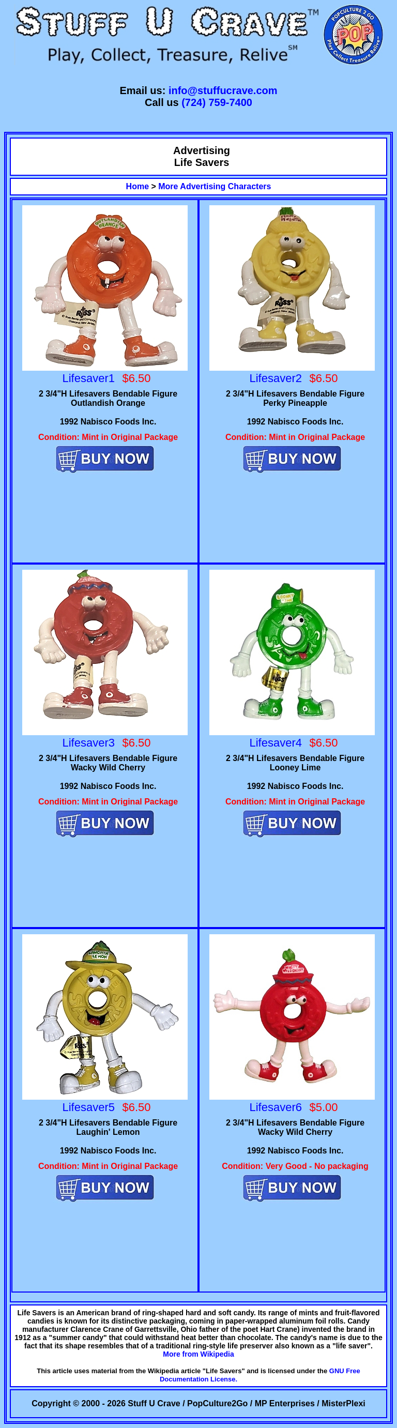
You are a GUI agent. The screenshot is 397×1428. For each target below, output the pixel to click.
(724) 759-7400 (216, 102)
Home (137, 186)
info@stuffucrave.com (223, 90)
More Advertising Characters (214, 186)
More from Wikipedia (198, 1354)
